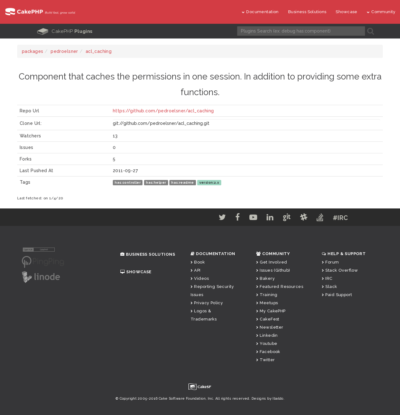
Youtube (266, 343)
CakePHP (65, 31)
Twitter (265, 359)
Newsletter (269, 327)
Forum (330, 261)
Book (198, 261)
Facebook (268, 351)
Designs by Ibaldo (267, 398)
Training (267, 294)
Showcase (346, 11)
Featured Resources (279, 286)
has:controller (128, 182)
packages (32, 51)
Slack (329, 286)
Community (381, 11)
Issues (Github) (273, 270)
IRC (327, 278)
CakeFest (267, 318)
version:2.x (209, 182)
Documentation (260, 11)
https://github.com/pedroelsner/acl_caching (163, 110)
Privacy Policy (207, 302)
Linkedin (267, 335)
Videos (200, 278)
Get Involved (271, 261)
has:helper (156, 182)
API (196, 270)
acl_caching (99, 51)
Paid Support (337, 294)
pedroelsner (64, 51)
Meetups (267, 302)
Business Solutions (307, 11)
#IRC (347, 217)
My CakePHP (271, 310)
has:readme (182, 182)
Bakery (265, 278)
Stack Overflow (340, 270)
